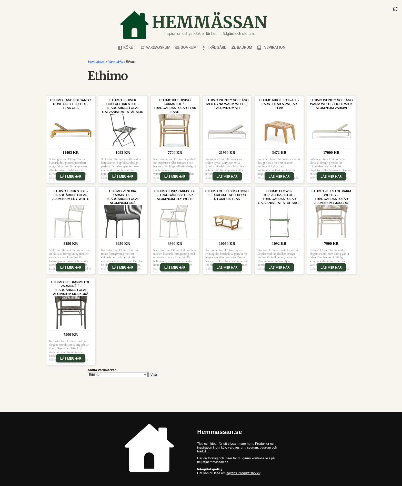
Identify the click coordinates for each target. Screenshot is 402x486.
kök (223, 447)
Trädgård (214, 47)
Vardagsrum (155, 47)
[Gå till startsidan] (193, 25)
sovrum (252, 447)
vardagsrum (236, 447)
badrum (265, 447)
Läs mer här (70, 176)
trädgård (203, 451)
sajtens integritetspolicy (243, 473)
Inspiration (271, 47)
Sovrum (186, 47)
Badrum (241, 47)
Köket (126, 47)
